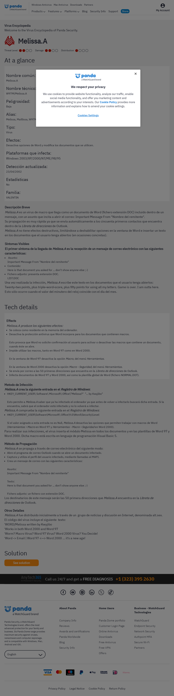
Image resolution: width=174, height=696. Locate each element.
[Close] (135, 73)
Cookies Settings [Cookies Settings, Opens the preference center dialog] (88, 115)
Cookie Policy (108, 102)
